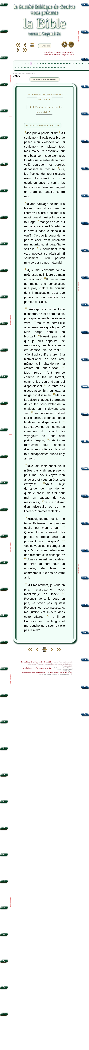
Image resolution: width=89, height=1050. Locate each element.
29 (25, 68)
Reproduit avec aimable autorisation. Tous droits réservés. (46, 673)
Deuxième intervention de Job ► (43, 125)
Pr (4, 509)
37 (49, 68)
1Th (84, 332)
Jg (4, 164)
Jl (4, 748)
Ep (85, 250)
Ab (4, 801)
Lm (3, 642)
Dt (4, 110)
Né (4, 403)
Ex (4, 31)
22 (79, 64)
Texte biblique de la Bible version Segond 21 (36, 662)
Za (4, 987)
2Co (84, 195)
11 (46, 64)
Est (3, 429)
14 (55, 64)
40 (58, 68)
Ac (85, 113)
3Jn (84, 659)
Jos (3, 137)
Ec (4, 536)
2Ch (3, 349)
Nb (4, 84)
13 (52, 64)
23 (82, 64)
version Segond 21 (44, 33)
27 (19, 68)
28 (22, 68)
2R (4, 296)
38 (52, 68)
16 (61, 64)
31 (31, 68)
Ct (4, 562)
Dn (4, 695)
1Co (84, 168)
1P (85, 550)
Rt (4, 190)
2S (4, 243)
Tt (85, 441)
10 (43, 64)
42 (64, 68)
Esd (3, 376)
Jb (4, 456)
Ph (85, 277)
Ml (4, 1014)
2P (85, 577)
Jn (85, 86)
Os (4, 721)
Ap (85, 714)
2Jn (84, 632)
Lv (4, 57)
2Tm (85, 414)
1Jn (84, 605)
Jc (85, 523)
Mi (4, 854)
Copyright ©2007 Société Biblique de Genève (36, 668)
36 (46, 68)
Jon (3, 828)
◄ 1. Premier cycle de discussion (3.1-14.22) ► (45, 109)
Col (84, 304)
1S (4, 217)
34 (40, 68)
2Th (84, 359)
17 (64, 64)
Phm (85, 468)
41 (61, 68)
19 (70, 64)
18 (67, 64)
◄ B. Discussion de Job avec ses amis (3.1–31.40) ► (45, 97)
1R (4, 270)
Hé (85, 496)
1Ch (3, 323)
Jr (4, 615)
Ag (4, 961)
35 (43, 68)
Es (4, 589)
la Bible (44, 23)
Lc (85, 59)
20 (73, 64)
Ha (4, 907)
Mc (85, 31)
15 (58, 64)
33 (37, 68)
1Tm (85, 386)
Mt (85, 4)
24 (85, 64)
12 (49, 64)
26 (16, 68)
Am (3, 775)
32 (34, 68)
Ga (85, 223)
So (4, 934)
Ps (4, 482)
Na (4, 881)
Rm (84, 141)
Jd (85, 687)
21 (76, 64)
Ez (4, 668)
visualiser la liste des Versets (44, 79)
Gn (3, 4)
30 (28, 68)
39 (55, 68)
